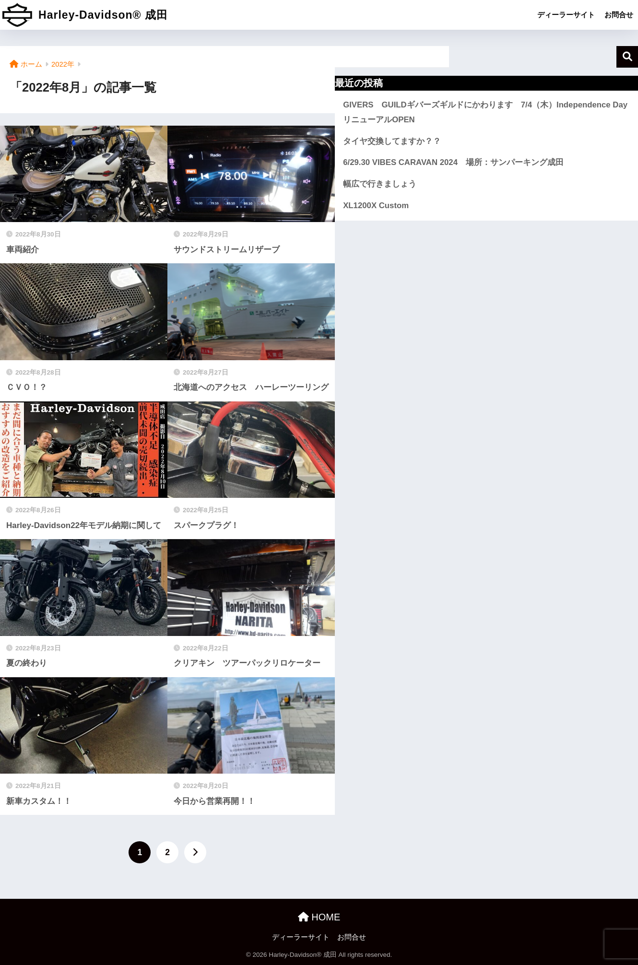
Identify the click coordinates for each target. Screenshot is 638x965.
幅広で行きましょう (379, 183)
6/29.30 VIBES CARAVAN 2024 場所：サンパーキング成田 (453, 162)
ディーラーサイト (566, 15)
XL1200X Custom (376, 205)
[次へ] (195, 852)
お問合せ (618, 15)
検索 (627, 57)
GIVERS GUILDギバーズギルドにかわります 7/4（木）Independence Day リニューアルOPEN (488, 112)
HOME (319, 917)
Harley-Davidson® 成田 (85, 15)
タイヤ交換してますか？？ (392, 141)
